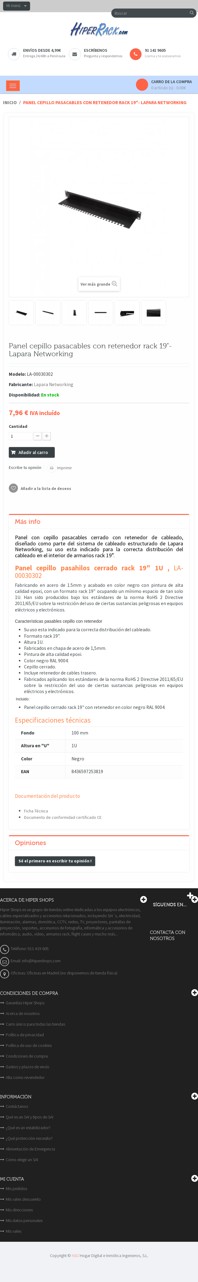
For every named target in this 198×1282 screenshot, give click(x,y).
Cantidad (18, 426)
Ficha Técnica (36, 811)
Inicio (10, 102)
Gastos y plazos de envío (27, 1066)
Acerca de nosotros (23, 1013)
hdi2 (75, 1255)
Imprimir (64, 467)
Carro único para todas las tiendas (35, 1024)
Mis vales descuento (23, 1199)
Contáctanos (17, 1106)
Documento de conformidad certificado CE (63, 817)
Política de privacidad (25, 1034)
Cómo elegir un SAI (22, 1159)
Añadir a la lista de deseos (45, 488)
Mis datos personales (24, 1220)
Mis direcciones (19, 1210)
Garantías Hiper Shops (25, 1003)
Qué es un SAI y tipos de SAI (29, 1117)
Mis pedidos (16, 1188)
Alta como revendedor (25, 1077)
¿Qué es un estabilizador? (28, 1127)
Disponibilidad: (24, 395)
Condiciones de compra (27, 1056)
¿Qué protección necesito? (29, 1138)
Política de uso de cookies (29, 1045)
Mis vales (13, 1231)
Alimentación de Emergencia (30, 1149)
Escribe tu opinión (25, 467)
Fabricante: (21, 384)
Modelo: (17, 374)
